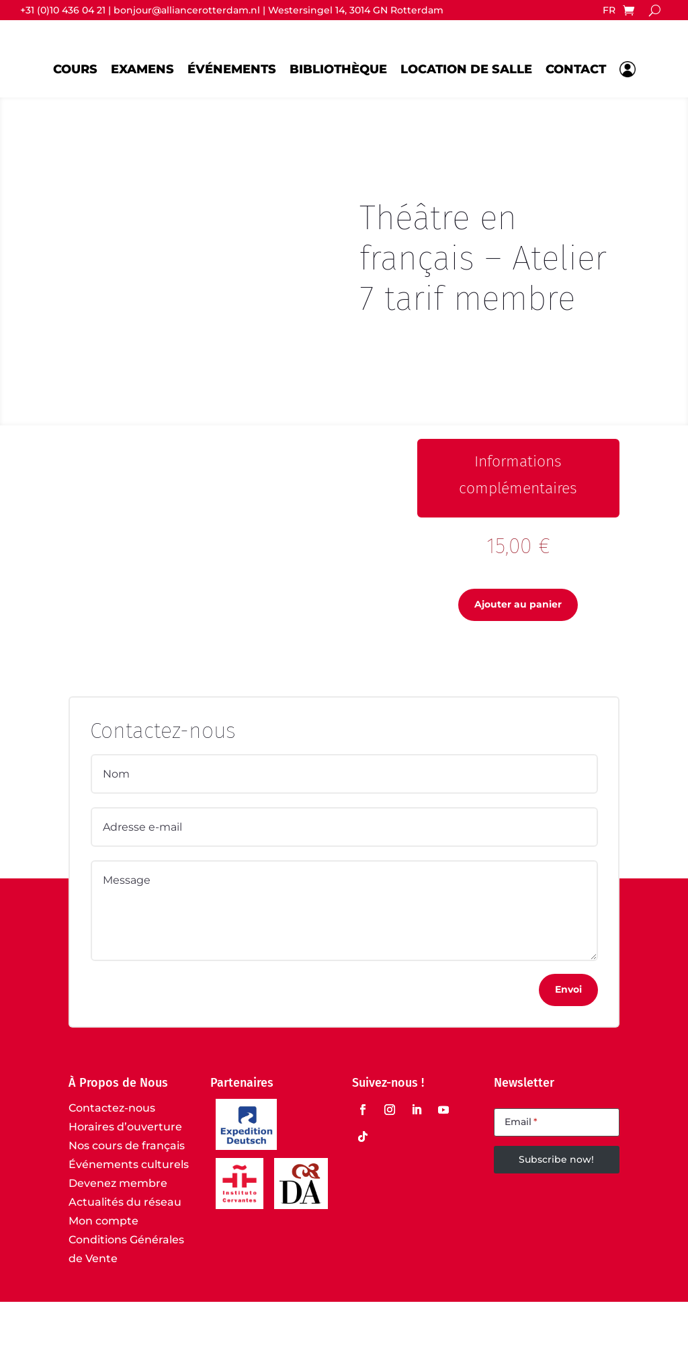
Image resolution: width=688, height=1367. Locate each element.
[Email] (556, 1187)
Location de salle (466, 69)
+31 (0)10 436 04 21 (62, 10)
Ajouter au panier (518, 669)
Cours (75, 69)
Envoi (568, 1054)
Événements (231, 69)
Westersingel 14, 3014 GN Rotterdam (355, 10)
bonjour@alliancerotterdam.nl (187, 10)
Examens (142, 69)
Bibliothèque (338, 69)
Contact (576, 69)
